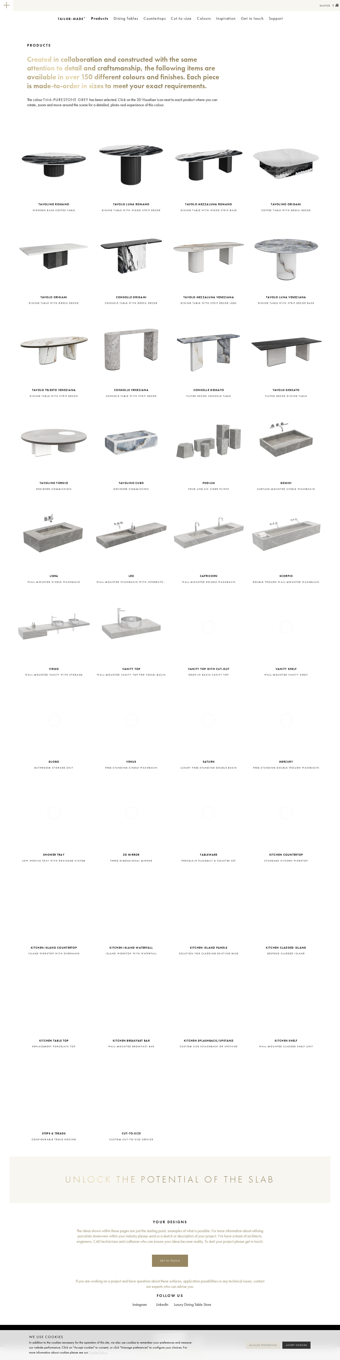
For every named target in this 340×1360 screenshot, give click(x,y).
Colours (204, 18)
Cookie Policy (97, 1352)
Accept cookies (296, 1345)
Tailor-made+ (37, 5)
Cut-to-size (181, 18)
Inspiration (225, 18)
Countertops (155, 18)
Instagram (139, 1304)
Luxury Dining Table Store (192, 1304)
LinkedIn (162, 1304)
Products (99, 18)
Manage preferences (263, 1345)
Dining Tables (126, 18)
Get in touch (252, 18)
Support (276, 18)
